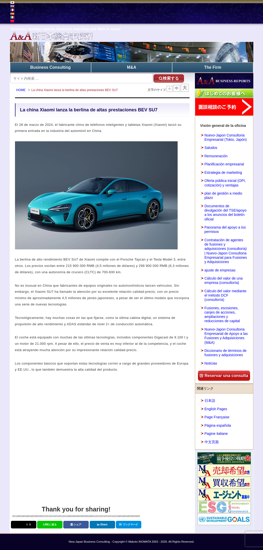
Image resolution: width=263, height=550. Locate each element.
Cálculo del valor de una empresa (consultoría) (224, 280)
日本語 (210, 401)
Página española (218, 425)
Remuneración (216, 156)
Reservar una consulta (224, 375)
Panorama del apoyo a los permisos (225, 229)
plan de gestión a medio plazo (223, 195)
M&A (131, 67)
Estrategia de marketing (223, 172)
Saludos (211, 148)
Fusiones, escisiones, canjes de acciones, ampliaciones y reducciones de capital (222, 314)
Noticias (211, 363)
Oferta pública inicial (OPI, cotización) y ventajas (225, 183)
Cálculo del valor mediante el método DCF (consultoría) (225, 295)
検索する (169, 78)
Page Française (217, 417)
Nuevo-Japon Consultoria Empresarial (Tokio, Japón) (226, 137)
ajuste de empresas (220, 270)
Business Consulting (50, 67)
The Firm (213, 67)
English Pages (216, 409)
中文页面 (212, 442)
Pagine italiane (216, 434)
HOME (21, 90)
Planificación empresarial (224, 164)
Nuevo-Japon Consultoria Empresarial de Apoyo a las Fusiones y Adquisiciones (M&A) (226, 336)
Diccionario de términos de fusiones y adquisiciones (226, 353)
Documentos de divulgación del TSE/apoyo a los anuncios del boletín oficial (226, 212)
